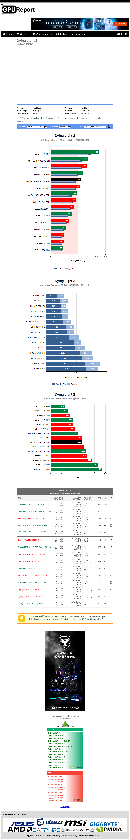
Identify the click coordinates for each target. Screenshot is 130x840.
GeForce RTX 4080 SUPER (59, 741)
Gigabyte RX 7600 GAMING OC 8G (31, 597)
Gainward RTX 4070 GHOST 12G (30, 568)
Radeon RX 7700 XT (56, 793)
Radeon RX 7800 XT (56, 790)
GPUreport (65, 807)
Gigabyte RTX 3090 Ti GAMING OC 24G (32, 526)
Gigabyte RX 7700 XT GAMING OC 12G (32, 575)
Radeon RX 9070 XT (56, 779)
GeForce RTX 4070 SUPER (59, 752)
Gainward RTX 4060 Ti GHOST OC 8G (32, 583)
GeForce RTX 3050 (55, 768)
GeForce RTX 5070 (55, 749)
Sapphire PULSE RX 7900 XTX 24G (31, 518)
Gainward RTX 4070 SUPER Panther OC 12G (34, 547)
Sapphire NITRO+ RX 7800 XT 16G (30, 561)
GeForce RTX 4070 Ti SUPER (60, 746)
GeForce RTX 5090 (55, 733)
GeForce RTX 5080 (55, 738)
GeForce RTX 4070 (55, 754)
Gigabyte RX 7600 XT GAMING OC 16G (32, 590)
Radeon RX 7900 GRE (57, 787)
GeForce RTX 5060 (55, 760)
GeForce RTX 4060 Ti (56, 762)
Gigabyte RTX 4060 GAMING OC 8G (31, 604)
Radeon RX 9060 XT (56, 795)
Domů (8, 34)
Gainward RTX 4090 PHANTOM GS (31, 504)
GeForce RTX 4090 (55, 736)
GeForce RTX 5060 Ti (56, 757)
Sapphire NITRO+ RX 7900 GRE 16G (31, 554)
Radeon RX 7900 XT (56, 782)
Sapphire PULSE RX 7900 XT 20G (30, 540)
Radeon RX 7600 (55, 801)
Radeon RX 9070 (55, 785)
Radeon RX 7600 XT (56, 798)
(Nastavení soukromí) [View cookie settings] (94, 835)
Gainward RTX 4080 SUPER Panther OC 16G (34, 511)
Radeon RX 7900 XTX (57, 776)
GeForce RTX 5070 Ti (56, 744)
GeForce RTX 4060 (55, 765)
